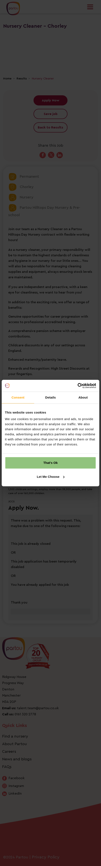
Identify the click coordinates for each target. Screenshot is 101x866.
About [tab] (83, 397)
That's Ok (50, 462)
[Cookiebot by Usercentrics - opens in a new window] (77, 385)
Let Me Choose (51, 476)
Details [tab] (50, 397)
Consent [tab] (17, 397)
